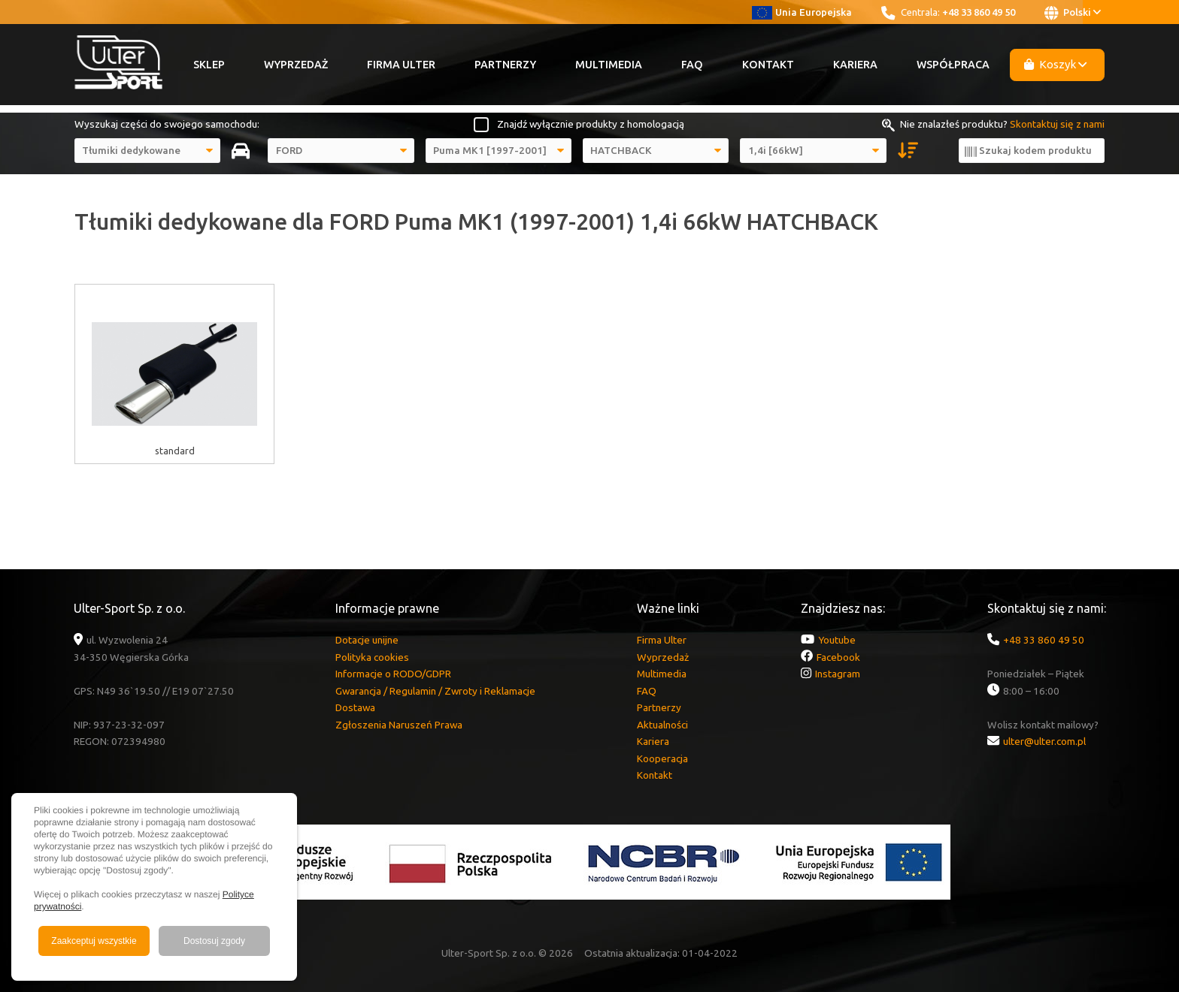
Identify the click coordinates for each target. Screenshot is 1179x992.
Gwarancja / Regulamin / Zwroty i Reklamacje (435, 691)
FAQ (692, 65)
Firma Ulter (401, 65)
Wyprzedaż (296, 65)
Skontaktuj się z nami (1057, 124)
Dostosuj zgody (214, 941)
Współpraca (953, 65)
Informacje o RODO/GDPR (393, 674)
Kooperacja (662, 758)
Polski (1072, 13)
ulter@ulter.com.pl (1044, 741)
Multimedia (608, 65)
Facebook (838, 657)
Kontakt (768, 65)
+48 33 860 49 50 (978, 12)
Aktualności (662, 725)
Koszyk (1055, 64)
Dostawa (355, 707)
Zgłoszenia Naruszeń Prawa (398, 725)
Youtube (837, 640)
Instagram (837, 674)
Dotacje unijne (367, 640)
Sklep (209, 65)
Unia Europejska (802, 12)
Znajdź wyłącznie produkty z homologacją (590, 124)
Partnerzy (505, 65)
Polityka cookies (372, 657)
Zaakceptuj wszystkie (93, 941)
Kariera (855, 65)
